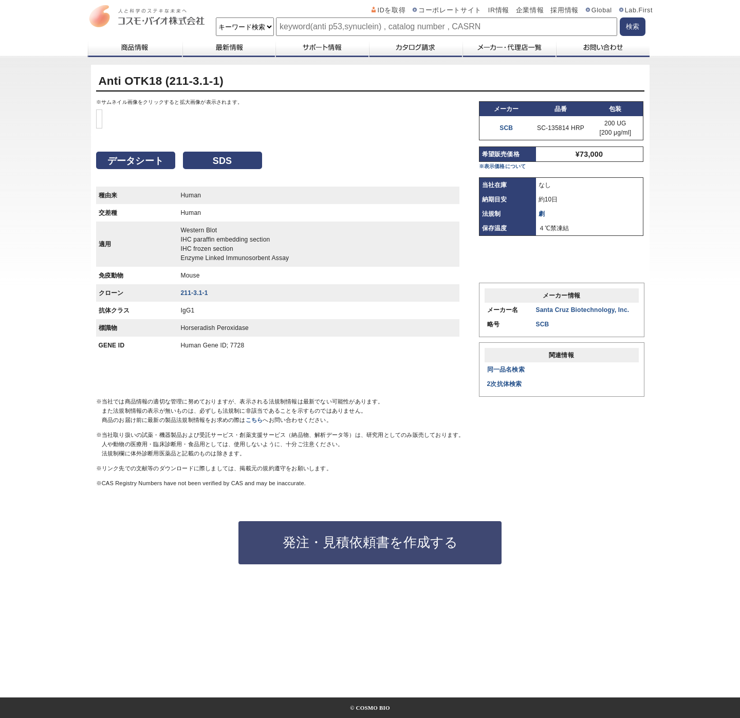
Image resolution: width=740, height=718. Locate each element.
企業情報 (530, 10)
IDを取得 (392, 10)
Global (601, 10)
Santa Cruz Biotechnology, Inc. (583, 310)
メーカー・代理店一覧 (509, 47)
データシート (135, 262)
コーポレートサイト (450, 10)
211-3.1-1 (194, 394)
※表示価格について (502, 166)
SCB (506, 128)
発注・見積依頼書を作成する (370, 619)
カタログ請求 (415, 47)
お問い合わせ (603, 47)
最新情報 (228, 47)
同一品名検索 (506, 369)
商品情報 (134, 47)
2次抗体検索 (504, 384)
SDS (222, 262)
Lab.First (639, 10)
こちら (254, 496)
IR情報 (498, 10)
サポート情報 (321, 47)
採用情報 (564, 10)
